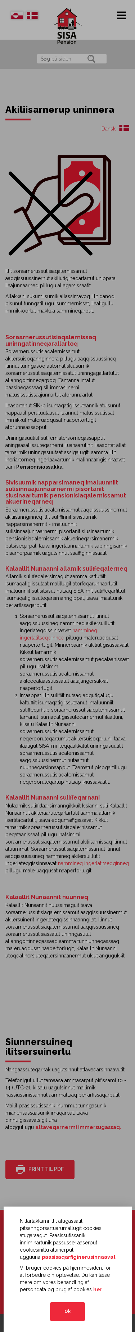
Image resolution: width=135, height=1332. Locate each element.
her (97, 1289)
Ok (67, 1311)
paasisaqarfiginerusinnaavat (79, 1257)
